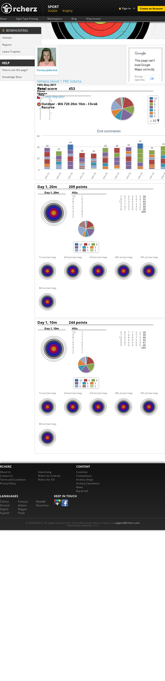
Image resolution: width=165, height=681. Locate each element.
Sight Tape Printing (27, 19)
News (3, 19)
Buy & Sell (82, 491)
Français (23, 501)
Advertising (44, 472)
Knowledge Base (12, 77)
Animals (7, 37)
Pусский (40, 501)
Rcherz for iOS (46, 479)
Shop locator (93, 19)
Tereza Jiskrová (47, 70)
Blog (74, 19)
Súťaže (52, 11)
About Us (5, 472)
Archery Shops (84, 479)
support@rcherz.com (127, 523)
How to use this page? (15, 70)
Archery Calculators (87, 483)
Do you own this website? (140, 80)
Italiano (22, 505)
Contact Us (6, 476)
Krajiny (68, 11)
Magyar (22, 509)
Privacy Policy (8, 483)
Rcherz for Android (49, 476)
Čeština (4, 501)
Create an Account (151, 8)
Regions (7, 44)
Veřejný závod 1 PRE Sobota (59, 81)
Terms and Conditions (13, 479)
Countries (82, 472)
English (4, 509)
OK (152, 78)
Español (4, 513)
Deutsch (5, 505)
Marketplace (54, 19)
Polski (21, 513)
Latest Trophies (11, 51)
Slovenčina (42, 505)
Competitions (84, 476)
